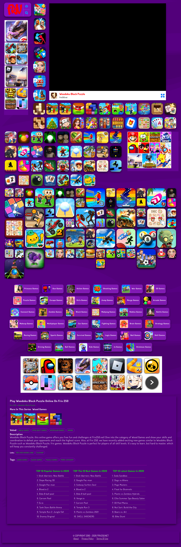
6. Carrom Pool (44, 498)
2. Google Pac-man (83, 480)
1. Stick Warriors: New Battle (50, 475)
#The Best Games (39, 430)
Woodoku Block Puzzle (26, 405)
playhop (40, 453)
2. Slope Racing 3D (46, 480)
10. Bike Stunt (118, 516)
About (76, 538)
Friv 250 (9, 4)
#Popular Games (57, 430)
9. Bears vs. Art (119, 512)
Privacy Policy (88, 538)
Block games (36, 460)
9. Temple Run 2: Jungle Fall (50, 512)
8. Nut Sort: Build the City (124, 507)
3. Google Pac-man (46, 484)
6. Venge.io (79, 498)
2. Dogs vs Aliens (120, 480)
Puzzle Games (52, 460)
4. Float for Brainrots (122, 489)
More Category (67, 460)
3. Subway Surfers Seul (85, 484)
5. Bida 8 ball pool (45, 493)
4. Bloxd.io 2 (42, 489)
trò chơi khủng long (25, 453)
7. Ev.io (40, 502)
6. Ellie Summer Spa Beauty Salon (128, 498)
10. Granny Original (46, 516)
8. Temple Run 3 (82, 507)
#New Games (24, 430)
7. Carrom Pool (81, 502)
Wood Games (39, 409)
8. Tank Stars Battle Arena (49, 507)
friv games (56, 443)
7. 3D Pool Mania (120, 502)
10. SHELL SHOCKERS (84, 516)
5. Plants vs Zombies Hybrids (126, 493)
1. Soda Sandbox (119, 475)
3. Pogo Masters (119, 484)
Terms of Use (102, 538)
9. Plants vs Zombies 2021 (86, 512)
